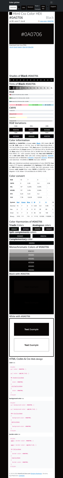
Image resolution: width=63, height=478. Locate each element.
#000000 (50, 156)
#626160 (19, 88)
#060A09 (20, 236)
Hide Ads (43, 8)
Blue (28, 202)
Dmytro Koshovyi (36, 473)
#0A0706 (12, 80)
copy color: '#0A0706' (47, 21)
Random (30, 7)
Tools (36, 6)
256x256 (30, 47)
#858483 (31, 255)
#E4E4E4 (46, 88)
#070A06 (47, 130)
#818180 (23, 88)
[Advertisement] (31, 61)
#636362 (31, 259)
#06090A (32, 243)
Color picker (14, 2)
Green (23, 202)
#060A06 (31, 136)
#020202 (33, 80)
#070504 (31, 262)
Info (23, 7)
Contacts (38, 9)
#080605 (16, 80)
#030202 (29, 80)
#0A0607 (31, 130)
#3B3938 (16, 88)
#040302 (26, 80)
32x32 (15, 47)
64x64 (20, 47)
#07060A (16, 136)
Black (52, 80)
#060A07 (14, 229)
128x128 (25, 47)
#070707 (44, 158)
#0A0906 (37, 229)
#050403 (23, 80)
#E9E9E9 (50, 88)
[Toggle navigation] (51, 2)
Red (18, 202)
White (53, 88)
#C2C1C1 (31, 251)
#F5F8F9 (31, 158)
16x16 (11, 47)
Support (53, 6)
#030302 (31, 270)
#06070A (47, 136)
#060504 (19, 80)
